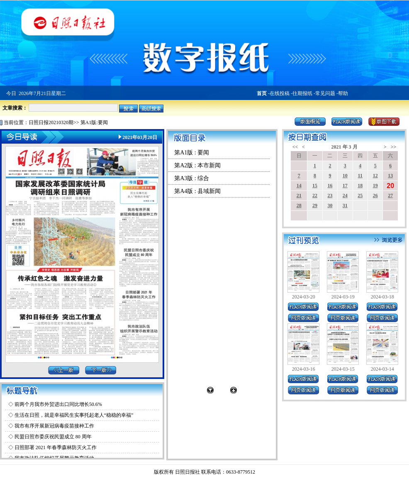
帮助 (343, 93)
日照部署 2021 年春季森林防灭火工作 (56, 447)
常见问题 (325, 93)
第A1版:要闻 (94, 122)
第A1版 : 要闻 (191, 152)
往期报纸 (302, 93)
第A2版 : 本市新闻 (197, 165)
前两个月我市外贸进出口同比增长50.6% (58, 404)
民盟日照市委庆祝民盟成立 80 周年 (53, 437)
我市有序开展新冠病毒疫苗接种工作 (54, 426)
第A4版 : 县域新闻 (197, 191)
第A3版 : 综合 (191, 178)
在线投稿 (280, 93)
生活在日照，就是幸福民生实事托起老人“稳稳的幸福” (74, 415)
